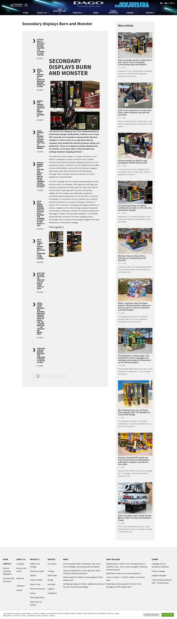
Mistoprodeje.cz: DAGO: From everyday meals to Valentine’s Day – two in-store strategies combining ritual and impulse (126, 567)
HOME (5, 559)
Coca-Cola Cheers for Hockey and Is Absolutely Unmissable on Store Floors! (41, 249)
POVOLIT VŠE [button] (167, 615)
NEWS (65, 559)
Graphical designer (159, 575)
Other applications (37, 597)
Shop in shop (35, 584)
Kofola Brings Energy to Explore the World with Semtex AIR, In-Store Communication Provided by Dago (41, 175)
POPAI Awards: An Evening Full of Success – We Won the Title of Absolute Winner (41, 139)
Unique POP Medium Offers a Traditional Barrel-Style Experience (40, 109)
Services (77, 13)
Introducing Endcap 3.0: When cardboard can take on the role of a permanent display (135, 207)
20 (57, 376)
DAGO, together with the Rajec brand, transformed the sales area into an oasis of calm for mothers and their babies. (134, 306)
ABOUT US (20, 559)
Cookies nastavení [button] (151, 615)
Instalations (52, 593)
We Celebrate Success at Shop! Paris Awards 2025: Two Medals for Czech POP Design (134, 412)
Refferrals (20, 578)
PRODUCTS (34, 559)
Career (129, 13)
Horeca (33, 593)
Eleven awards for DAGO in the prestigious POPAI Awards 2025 (132, 161)
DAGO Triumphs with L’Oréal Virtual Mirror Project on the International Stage (134, 517)
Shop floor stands (37, 571)
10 (53, 376)
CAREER (155, 559)
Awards (19, 590)
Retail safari (52, 575)
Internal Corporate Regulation (7, 571)
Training (51, 571)
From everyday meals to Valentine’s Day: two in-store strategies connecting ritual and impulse (135, 62)
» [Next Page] (63, 376)
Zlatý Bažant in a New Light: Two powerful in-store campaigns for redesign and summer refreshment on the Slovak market (134, 359)
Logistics (51, 589)
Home (25, 13)
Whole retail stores (37, 589)
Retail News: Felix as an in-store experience (123, 573)
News (96, 13)
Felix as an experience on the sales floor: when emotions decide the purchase (135, 112)
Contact (150, 13)
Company (20, 564)
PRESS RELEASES (113, 559)
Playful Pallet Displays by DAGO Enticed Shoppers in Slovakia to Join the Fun (40, 47)
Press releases (113, 12)
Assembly (51, 584)
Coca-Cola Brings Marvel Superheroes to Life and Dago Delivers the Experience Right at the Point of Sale (40, 213)
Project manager (158, 571)
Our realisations (59, 11)
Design (50, 580)
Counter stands (36, 580)
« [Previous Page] (32, 376)
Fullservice (20, 586)
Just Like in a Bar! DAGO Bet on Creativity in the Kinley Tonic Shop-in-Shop (41, 281)
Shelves (33, 575)
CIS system (52, 564)
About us (42, 13)
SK (172, 3)
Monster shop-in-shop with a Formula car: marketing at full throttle (132, 258)
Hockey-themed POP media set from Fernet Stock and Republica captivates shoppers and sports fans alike (134, 461)
